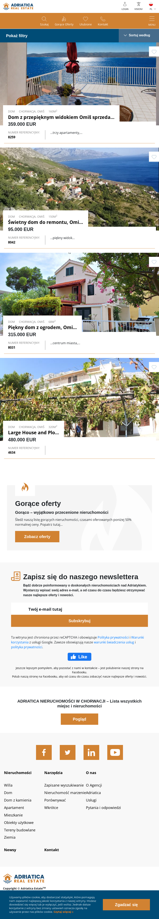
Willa (8, 785)
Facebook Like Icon (79, 657)
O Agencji (94, 785)
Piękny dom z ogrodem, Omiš (41, 327)
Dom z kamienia (17, 800)
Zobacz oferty (37, 536)
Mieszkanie (13, 815)
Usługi (91, 800)
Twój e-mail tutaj (45, 609)
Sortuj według (139, 35)
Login (125, 8)
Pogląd (79, 719)
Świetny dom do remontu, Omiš (44, 222)
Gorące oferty (64, 24)
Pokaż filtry (17, 36)
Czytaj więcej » (63, 911)
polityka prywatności (26, 647)
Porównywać (55, 800)
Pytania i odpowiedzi (103, 807)
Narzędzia (53, 772)
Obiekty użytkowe (19, 822)
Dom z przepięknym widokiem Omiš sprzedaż (60, 117)
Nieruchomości (18, 772)
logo (18, 6)
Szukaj (44, 24)
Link (79, 92)
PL (151, 8)
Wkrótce (51, 807)
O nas (91, 772)
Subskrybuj (80, 621)
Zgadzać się (126, 904)
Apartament (14, 807)
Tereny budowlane (19, 830)
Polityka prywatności (113, 637)
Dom (8, 792)
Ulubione (86, 24)
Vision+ (138, 8)
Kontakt (103, 24)
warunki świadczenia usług (114, 642)
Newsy (10, 849)
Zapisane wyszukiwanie (64, 785)
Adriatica (93, 792)
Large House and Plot (32, 432)
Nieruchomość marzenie (65, 792)
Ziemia (9, 837)
